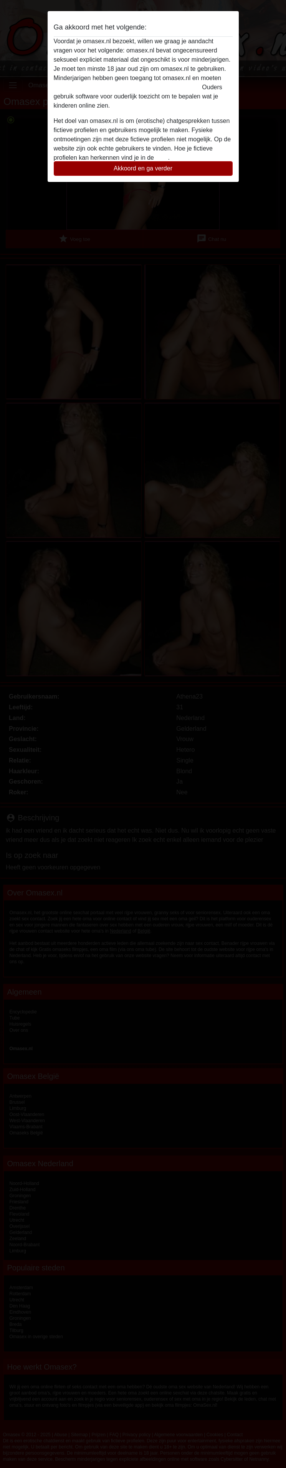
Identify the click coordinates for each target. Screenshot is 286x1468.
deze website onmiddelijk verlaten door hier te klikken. (127, 87)
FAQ (161, 157)
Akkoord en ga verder (143, 168)
